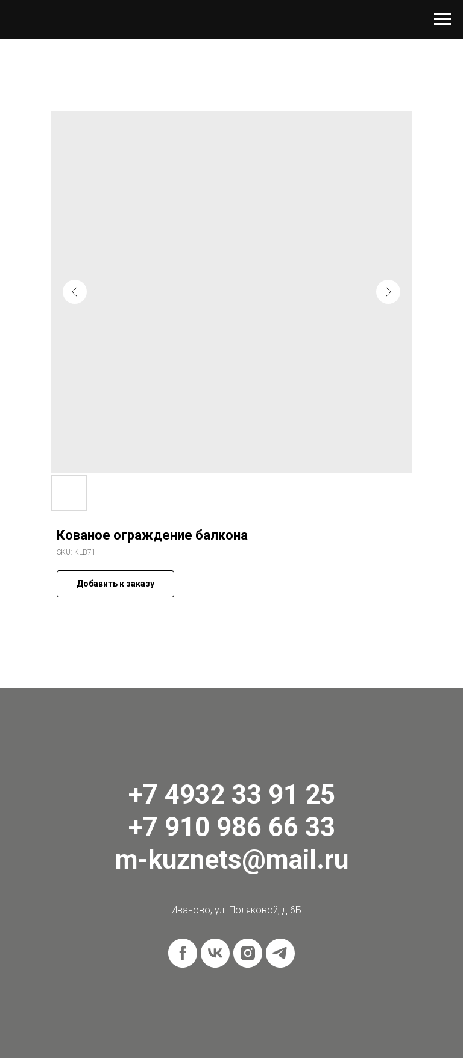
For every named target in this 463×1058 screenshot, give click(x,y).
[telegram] (280, 953)
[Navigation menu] (442, 19)
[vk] (215, 953)
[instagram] (247, 953)
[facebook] (182, 953)
